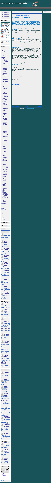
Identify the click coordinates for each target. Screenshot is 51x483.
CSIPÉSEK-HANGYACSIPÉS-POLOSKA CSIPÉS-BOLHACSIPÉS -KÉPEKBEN (6, 264)
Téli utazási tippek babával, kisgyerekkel (5, 198)
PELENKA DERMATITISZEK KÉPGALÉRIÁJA (4, 75)
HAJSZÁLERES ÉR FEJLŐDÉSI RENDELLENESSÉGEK (5, 79)
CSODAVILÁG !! (4, 98)
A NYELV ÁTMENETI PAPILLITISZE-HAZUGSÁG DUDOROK (5, 125)
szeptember (4, 203)
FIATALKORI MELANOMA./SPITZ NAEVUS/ (5, 155)
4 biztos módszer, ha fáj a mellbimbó (5, 183)
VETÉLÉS (3, 191)
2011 (2, 219)
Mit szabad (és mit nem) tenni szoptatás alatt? (5, 167)
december (3, 56)
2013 (2, 217)
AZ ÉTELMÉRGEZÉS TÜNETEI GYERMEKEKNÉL (4, 147)
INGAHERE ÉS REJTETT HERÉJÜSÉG (5, 328)
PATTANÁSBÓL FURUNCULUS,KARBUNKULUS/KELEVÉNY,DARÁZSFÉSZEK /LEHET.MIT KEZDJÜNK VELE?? (7, 425)
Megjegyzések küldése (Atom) (29, 108)
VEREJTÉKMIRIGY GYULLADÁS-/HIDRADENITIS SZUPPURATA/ (7, 334)
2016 (2, 55)
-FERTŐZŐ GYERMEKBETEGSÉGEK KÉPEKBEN (7, 279)
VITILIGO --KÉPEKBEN (7, 317)
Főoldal (26, 106)
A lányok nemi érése (5, 114)
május (3, 208)
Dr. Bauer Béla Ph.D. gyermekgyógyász (14, 3)
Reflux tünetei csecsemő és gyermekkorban (4, 68)
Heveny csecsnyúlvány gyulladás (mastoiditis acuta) (4, 158)
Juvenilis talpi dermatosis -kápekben (4, 161)
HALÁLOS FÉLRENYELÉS (5, 194)
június (3, 207)
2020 (2, 50)
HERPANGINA (3, 190)
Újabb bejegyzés (15, 106)
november (3, 57)
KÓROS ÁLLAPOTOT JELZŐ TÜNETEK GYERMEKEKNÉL (6, 271)
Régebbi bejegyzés (38, 106)
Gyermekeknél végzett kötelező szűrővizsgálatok (5, 82)
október (3, 58)
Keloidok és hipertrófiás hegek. (4, 149)
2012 (2, 218)
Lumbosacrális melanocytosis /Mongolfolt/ (4, 113)
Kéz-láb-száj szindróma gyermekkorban (4, 180)
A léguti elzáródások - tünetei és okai (5, 64)
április (3, 209)
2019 (2, 51)
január (3, 213)
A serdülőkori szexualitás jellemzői (4, 110)
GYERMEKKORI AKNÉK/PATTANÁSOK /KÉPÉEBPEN (5, 170)
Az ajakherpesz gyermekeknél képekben (4, 189)
